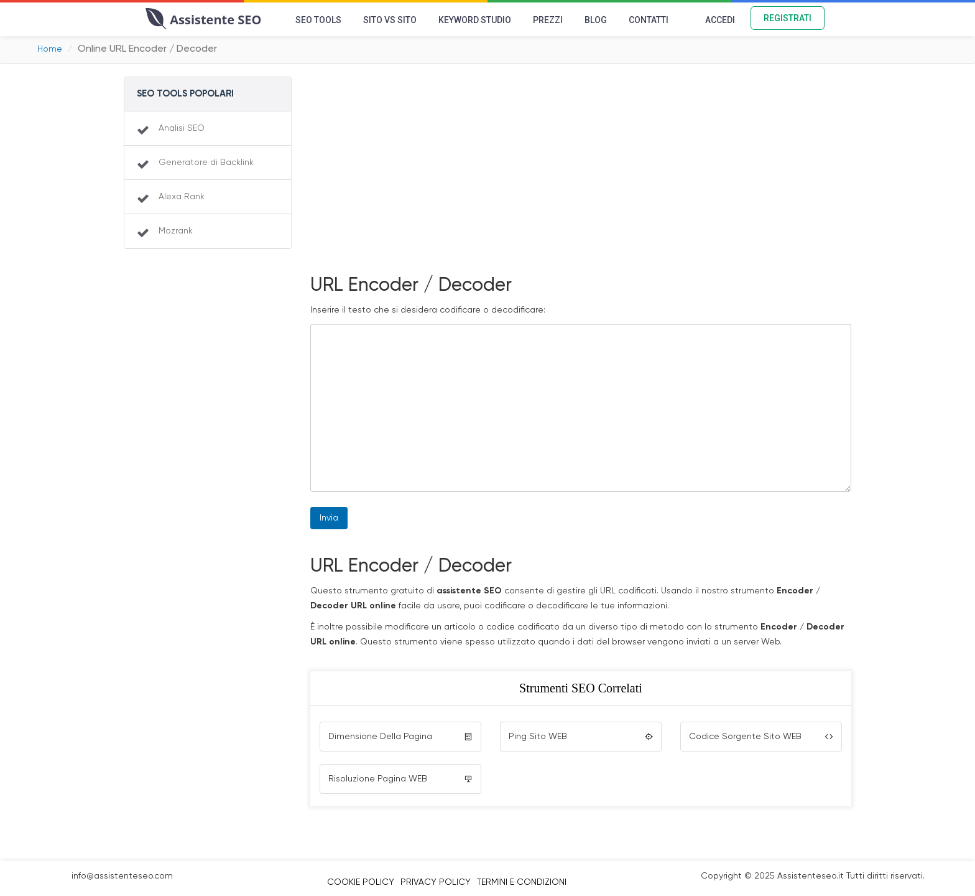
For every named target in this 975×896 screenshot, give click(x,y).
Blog (596, 20)
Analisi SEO (182, 128)
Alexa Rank (182, 196)
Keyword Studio (474, 20)
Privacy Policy (435, 882)
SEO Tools (318, 20)
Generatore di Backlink (206, 162)
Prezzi (548, 20)
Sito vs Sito (390, 20)
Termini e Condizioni (521, 882)
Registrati (787, 18)
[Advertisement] (580, 176)
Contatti (648, 20)
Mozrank (176, 231)
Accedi (720, 20)
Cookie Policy (360, 882)
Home (49, 49)
